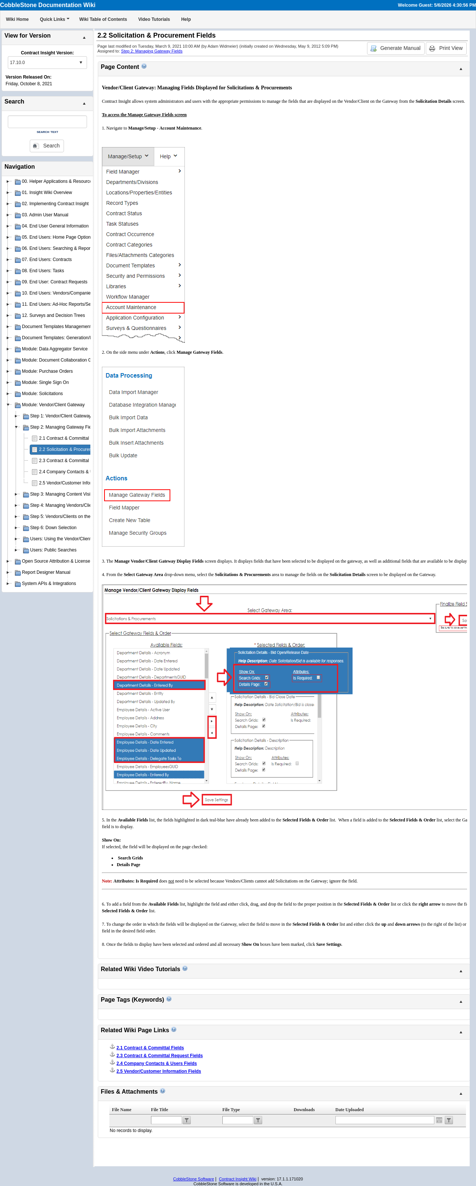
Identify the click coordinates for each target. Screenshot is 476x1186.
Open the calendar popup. (439, 1120)
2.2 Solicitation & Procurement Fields (75, 449)
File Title (159, 1109)
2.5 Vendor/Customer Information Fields (78, 483)
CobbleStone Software (193, 1179)
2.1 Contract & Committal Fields (70, 438)
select (81, 63)
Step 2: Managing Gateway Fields (152, 51)
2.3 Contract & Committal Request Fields (79, 460)
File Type (231, 1109)
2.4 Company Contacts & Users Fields (77, 471)
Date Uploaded (349, 1109)
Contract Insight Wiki (238, 1179)
